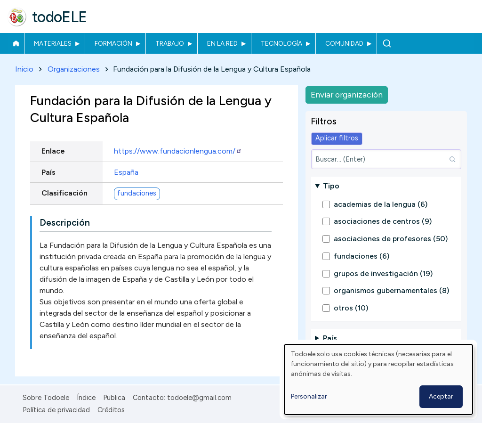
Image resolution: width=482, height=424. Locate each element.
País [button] (330, 338)
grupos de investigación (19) (383, 273)
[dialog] (378, 379)
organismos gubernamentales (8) (391, 290)
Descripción (65, 223)
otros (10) (351, 307)
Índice (86, 397)
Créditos (111, 410)
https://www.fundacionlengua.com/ (178, 151)
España (126, 172)
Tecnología (281, 43)
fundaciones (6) (361, 256)
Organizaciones (74, 69)
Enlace (53, 151)
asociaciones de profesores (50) (391, 238)
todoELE (59, 17)
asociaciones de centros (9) (383, 221)
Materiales (53, 43)
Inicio (16, 43)
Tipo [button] (331, 185)
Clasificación (64, 192)
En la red (222, 43)
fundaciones (136, 193)
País (48, 172)
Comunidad (344, 43)
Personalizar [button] (309, 396)
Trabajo (169, 43)
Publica (114, 397)
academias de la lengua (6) (380, 204)
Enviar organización (347, 94)
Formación (113, 43)
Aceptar (441, 396)
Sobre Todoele (46, 397)
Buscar (386, 43)
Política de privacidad (56, 410)
